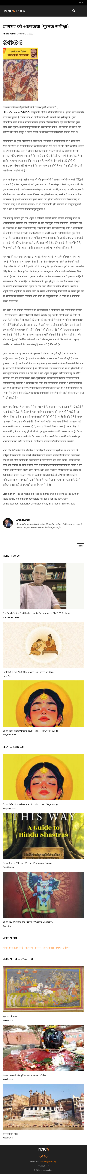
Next (80, 546)
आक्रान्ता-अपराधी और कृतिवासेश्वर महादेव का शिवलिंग (24, 1075)
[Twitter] (15, 42)
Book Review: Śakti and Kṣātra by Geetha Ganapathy (28, 922)
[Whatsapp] (5, 42)
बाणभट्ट (58, 948)
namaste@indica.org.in (49, 1161)
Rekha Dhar (7, 926)
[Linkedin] (21, 42)
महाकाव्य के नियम (10, 1016)
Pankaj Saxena (8, 867)
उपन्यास (38, 948)
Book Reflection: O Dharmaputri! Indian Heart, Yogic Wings (30, 731)
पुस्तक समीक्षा (48, 948)
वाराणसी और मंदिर (10, 1134)
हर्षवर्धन (66, 948)
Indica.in (79, 3)
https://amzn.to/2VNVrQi (16, 112)
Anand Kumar (23, 520)
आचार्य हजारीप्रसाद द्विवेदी (13, 948)
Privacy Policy (43, 1166)
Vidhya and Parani (9, 735)
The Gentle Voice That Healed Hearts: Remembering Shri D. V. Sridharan (36, 613)
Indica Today (7, 676)
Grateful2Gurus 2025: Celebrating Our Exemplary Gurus (29, 672)
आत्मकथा (29, 948)
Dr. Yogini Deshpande (11, 617)
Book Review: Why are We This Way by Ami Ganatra (27, 863)
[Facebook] (10, 42)
